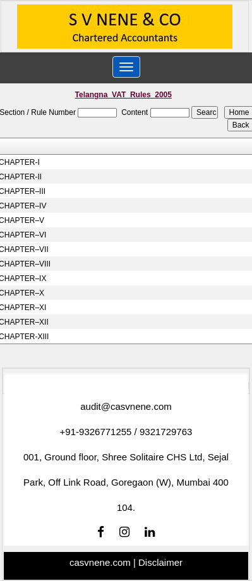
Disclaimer (160, 562)
